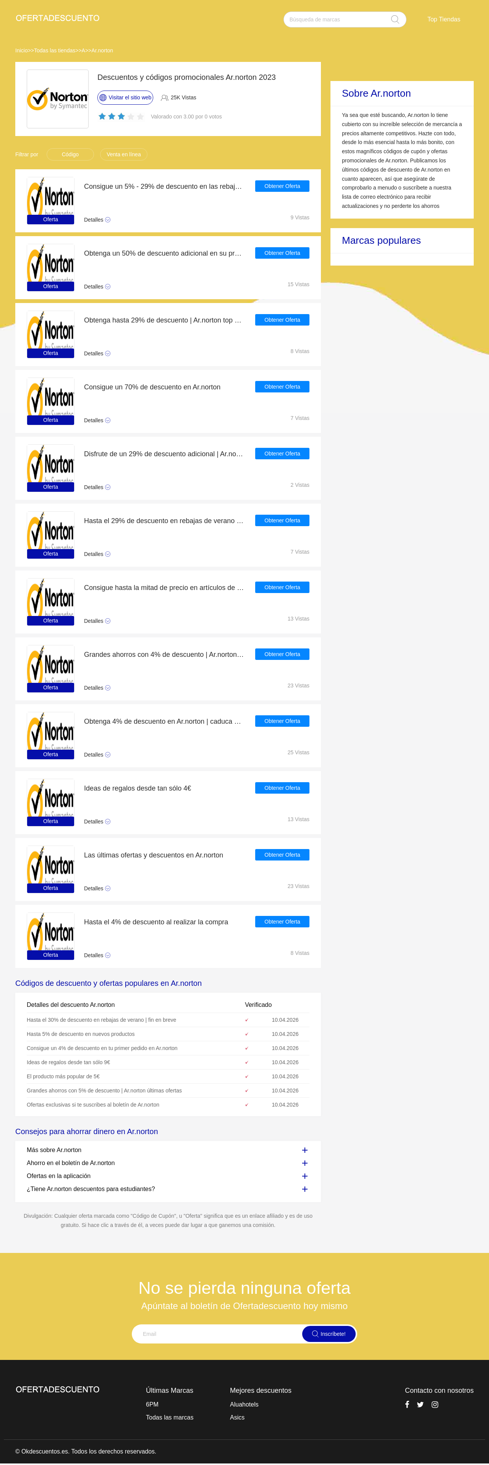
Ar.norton (102, 50)
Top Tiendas (443, 19)
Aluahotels (244, 1404)
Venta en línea (124, 154)
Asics (237, 1417)
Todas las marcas (170, 1417)
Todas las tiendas (54, 50)
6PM (152, 1404)
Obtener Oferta (282, 186)
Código (70, 154)
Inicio (21, 50)
